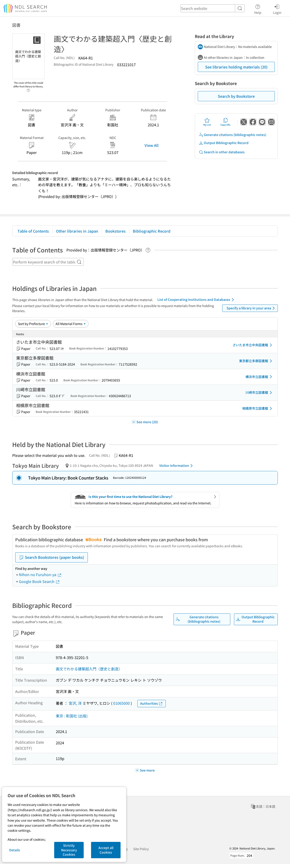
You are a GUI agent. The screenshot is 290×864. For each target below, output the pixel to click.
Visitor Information (176, 465)
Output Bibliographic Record (224, 142)
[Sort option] (33, 323)
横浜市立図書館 (260, 376)
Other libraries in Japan (77, 231)
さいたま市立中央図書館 (253, 345)
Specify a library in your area (251, 308)
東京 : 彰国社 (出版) (72, 716)
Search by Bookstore (236, 96)
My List (207, 122)
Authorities (151, 703)
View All (152, 145)
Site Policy (141, 848)
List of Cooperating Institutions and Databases (196, 299)
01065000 (121, 703)
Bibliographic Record (151, 231)
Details (14, 850)
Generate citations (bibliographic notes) (232, 134)
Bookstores (115, 231)
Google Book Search (39, 581)
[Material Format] (71, 323)
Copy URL (225, 122)
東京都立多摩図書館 (256, 361)
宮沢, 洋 (75, 703)
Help (257, 9)
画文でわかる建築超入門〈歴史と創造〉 (89, 669)
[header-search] (212, 8)
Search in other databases (222, 152)
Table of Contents (33, 231)
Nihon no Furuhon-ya (40, 574)
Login (277, 9)
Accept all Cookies (105, 850)
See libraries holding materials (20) (236, 67)
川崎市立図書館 (260, 392)
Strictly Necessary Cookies (69, 850)
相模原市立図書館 (258, 408)
